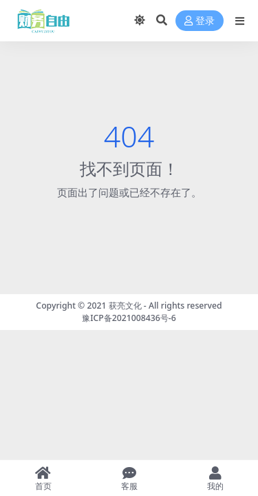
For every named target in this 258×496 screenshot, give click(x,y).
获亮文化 (125, 305)
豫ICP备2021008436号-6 (129, 318)
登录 (199, 21)
